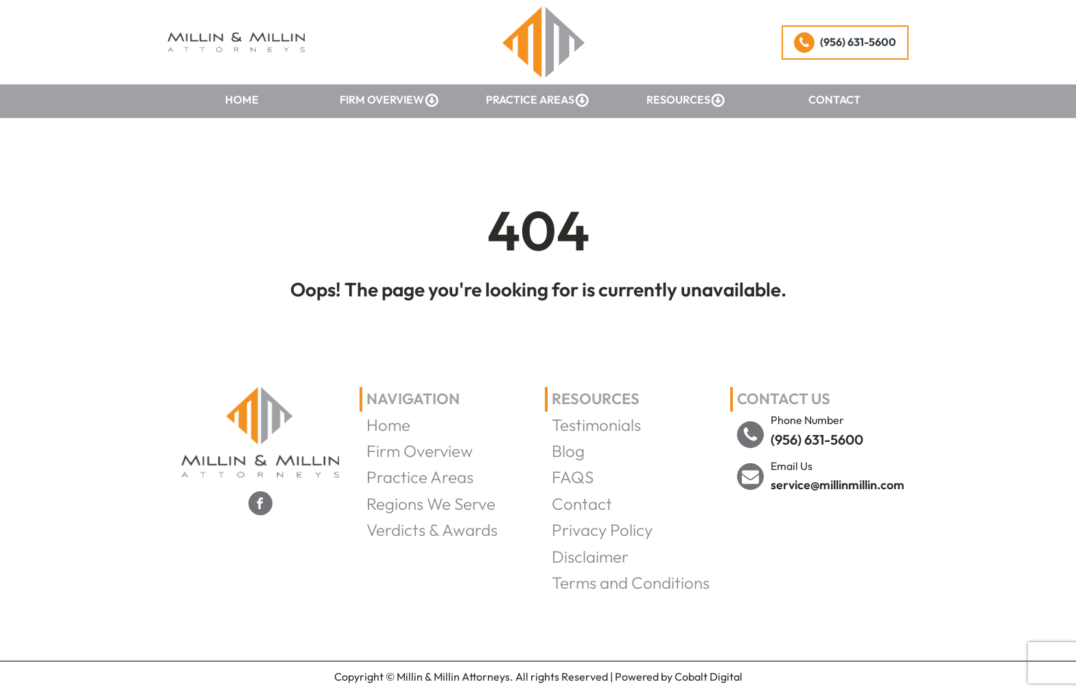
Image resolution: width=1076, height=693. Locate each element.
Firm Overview (389, 100)
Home (242, 99)
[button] (845, 42)
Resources (685, 100)
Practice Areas (537, 100)
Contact (834, 99)
